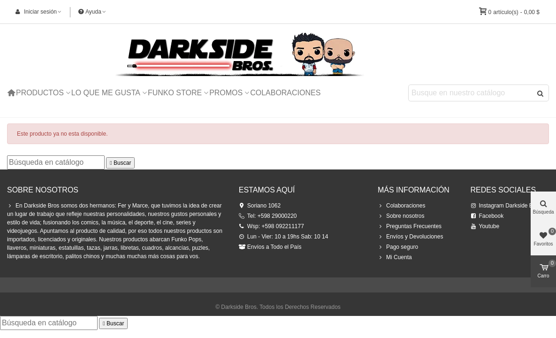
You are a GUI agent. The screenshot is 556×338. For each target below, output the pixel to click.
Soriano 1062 (260, 205)
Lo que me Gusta (105, 93)
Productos (40, 93)
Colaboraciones (285, 93)
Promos (226, 93)
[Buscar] (56, 162)
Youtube (485, 226)
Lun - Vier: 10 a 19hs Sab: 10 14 (283, 236)
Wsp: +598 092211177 (271, 226)
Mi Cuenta (395, 257)
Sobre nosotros (401, 216)
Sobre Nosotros (42, 190)
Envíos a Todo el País (270, 247)
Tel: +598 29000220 (268, 216)
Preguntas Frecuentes (410, 226)
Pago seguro (398, 247)
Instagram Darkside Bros (506, 205)
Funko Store (175, 93)
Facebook (487, 216)
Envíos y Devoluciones (410, 236)
